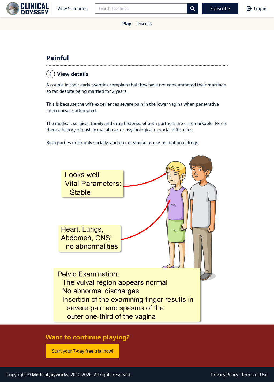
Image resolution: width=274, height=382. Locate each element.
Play (126, 23)
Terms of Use (254, 374)
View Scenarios (73, 9)
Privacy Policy (224, 374)
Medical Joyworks (50, 374)
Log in (256, 8)
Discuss (144, 23)
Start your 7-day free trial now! (82, 351)
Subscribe (220, 9)
